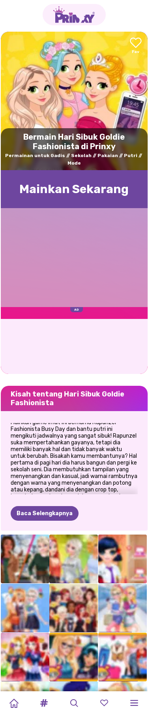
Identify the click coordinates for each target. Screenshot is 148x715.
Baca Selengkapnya (45, 513)
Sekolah (81, 155)
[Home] (14, 703)
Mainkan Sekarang (74, 189)
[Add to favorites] (136, 46)
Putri (130, 155)
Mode (74, 163)
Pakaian (107, 155)
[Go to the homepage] (74, 15)
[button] (44, 703)
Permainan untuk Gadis (35, 155)
